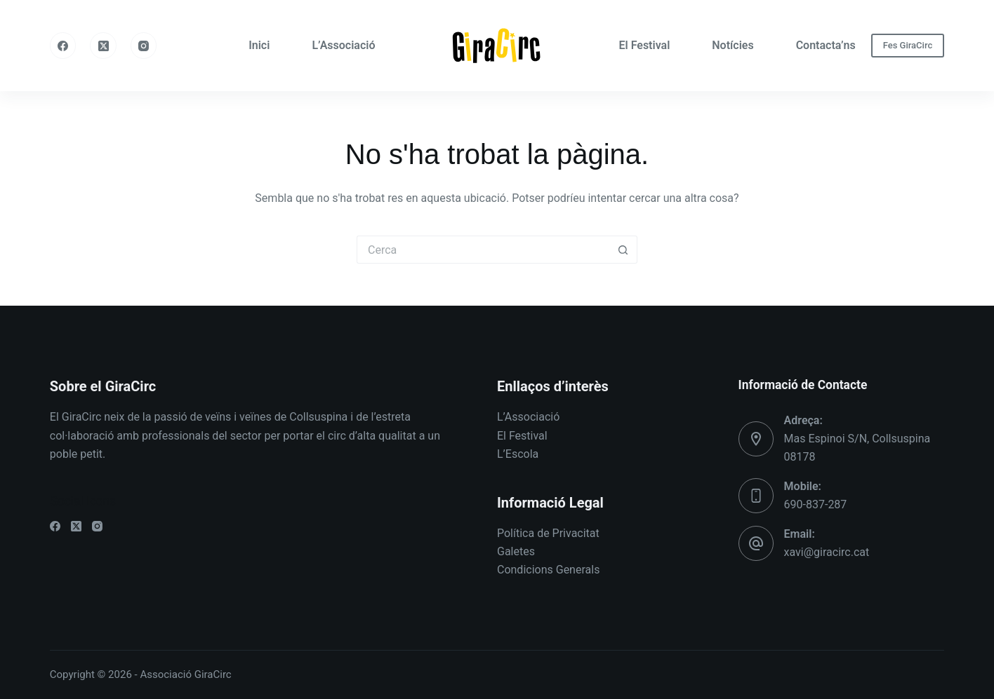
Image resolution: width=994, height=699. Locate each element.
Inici (259, 45)
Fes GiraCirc (908, 45)
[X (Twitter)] (103, 45)
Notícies (732, 45)
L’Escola (517, 454)
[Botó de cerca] (623, 250)
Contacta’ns (826, 45)
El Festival (644, 45)
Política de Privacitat (548, 533)
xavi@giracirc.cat (827, 552)
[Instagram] (144, 45)
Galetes (516, 551)
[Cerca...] (483, 250)
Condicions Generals (548, 569)
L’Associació (343, 45)
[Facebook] (63, 45)
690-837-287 (815, 504)
